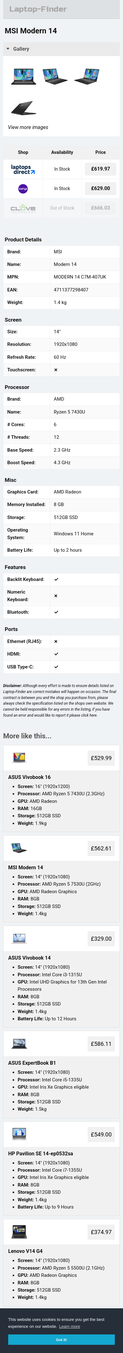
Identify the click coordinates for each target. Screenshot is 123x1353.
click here (89, 715)
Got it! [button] (61, 1340)
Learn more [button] (69, 1326)
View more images (28, 127)
